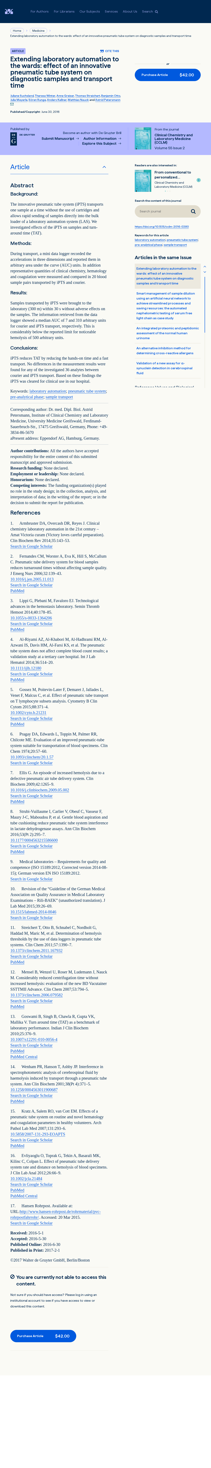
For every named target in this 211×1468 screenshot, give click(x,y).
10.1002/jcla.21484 (26, 1178)
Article (20, 167)
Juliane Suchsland (22, 95)
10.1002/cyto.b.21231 (28, 712)
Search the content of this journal (158, 200)
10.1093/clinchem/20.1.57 (31, 757)
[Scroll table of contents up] (204, 266)
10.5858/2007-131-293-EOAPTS (37, 1134)
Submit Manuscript (58, 139)
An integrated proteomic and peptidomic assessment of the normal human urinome (167, 333)
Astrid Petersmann (107, 99)
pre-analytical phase (26, 397)
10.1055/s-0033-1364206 (31, 618)
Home (17, 30)
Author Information (100, 139)
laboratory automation (47, 391)
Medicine (38, 30)
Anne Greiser (65, 95)
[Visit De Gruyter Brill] (12, 11)
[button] (199, 180)
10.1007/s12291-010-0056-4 (33, 1039)
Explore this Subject (99, 144)
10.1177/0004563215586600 (34, 840)
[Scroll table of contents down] (204, 271)
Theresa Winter (45, 95)
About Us (130, 11)
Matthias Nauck (78, 99)
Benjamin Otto (110, 95)
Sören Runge (37, 99)
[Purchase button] (168, 75)
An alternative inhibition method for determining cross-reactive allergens (164, 350)
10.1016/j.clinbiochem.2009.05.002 (39, 790)
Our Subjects (90, 11)
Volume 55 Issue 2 (170, 148)
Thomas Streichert (87, 95)
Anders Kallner (57, 99)
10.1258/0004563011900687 (34, 1089)
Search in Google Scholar (31, 546)
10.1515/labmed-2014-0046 (33, 912)
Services (111, 11)
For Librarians (64, 11)
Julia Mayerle (18, 99)
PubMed (17, 590)
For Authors (39, 11)
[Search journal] (193, 211)
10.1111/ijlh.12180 (25, 668)
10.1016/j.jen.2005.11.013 (32, 579)
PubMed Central (24, 1056)
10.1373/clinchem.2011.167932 (36, 950)
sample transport (59, 397)
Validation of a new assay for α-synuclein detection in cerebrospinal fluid (164, 368)
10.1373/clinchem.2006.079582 (36, 995)
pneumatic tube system (87, 391)
